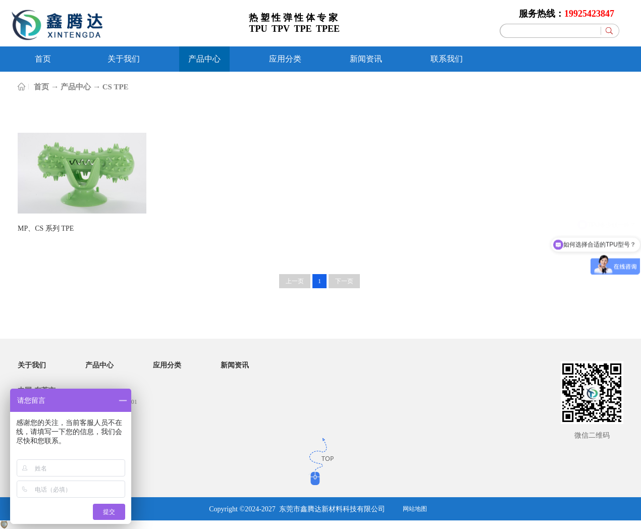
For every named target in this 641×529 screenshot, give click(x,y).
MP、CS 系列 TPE (46, 228)
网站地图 (415, 508)
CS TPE (115, 87)
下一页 (344, 281)
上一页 (295, 281)
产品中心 (76, 87)
